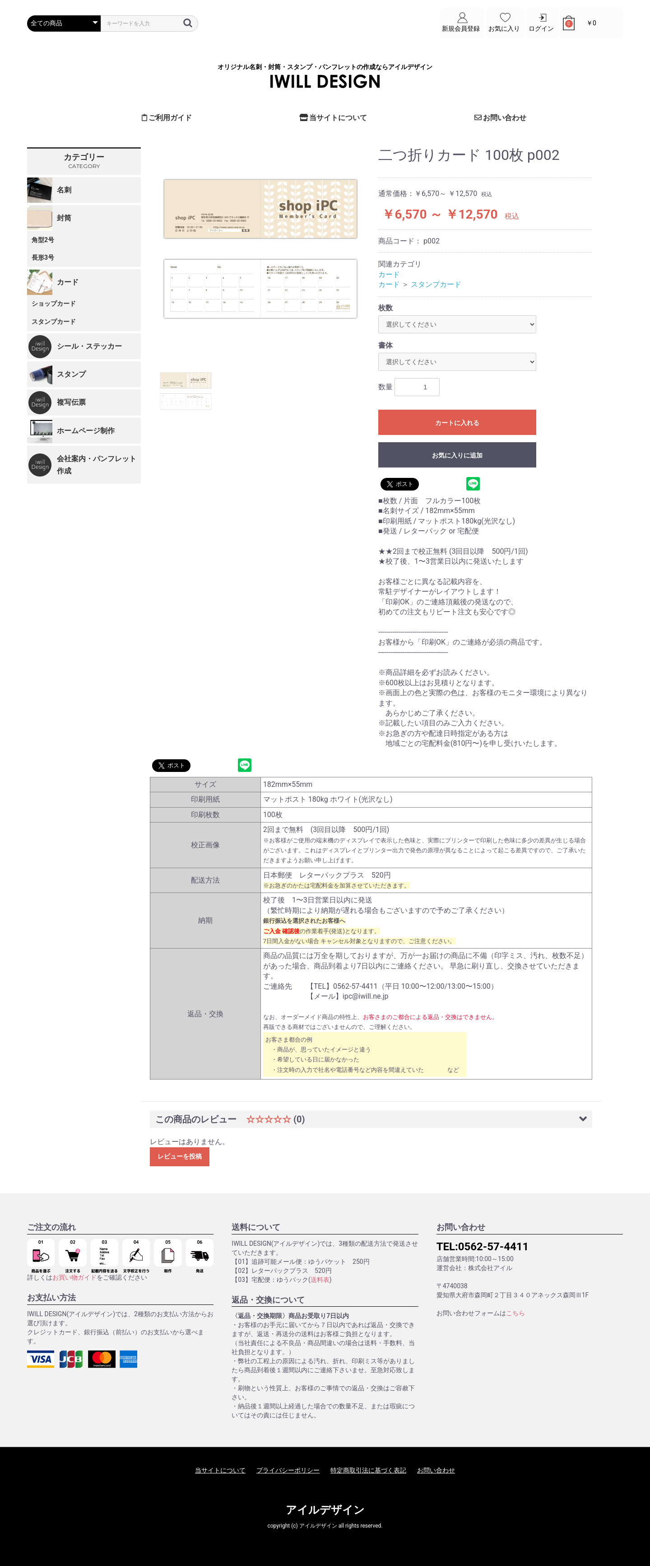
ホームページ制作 (86, 430)
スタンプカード (54, 321)
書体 (385, 345)
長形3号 (43, 257)
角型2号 (43, 239)
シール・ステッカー (89, 346)
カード (68, 282)
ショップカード (54, 303)
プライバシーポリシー (288, 1470)
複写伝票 (71, 402)
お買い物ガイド (74, 1277)
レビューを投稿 (180, 1156)
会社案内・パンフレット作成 (96, 464)
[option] (260, 249)
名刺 (64, 190)
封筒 (64, 218)
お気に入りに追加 (457, 455)
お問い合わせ (500, 117)
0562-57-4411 (493, 1246)
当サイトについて (333, 117)
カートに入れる (457, 422)
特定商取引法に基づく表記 (368, 1470)
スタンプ (71, 374)
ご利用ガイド (167, 117)
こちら (515, 1313)
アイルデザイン (325, 1510)
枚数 (385, 308)
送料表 (320, 1279)
